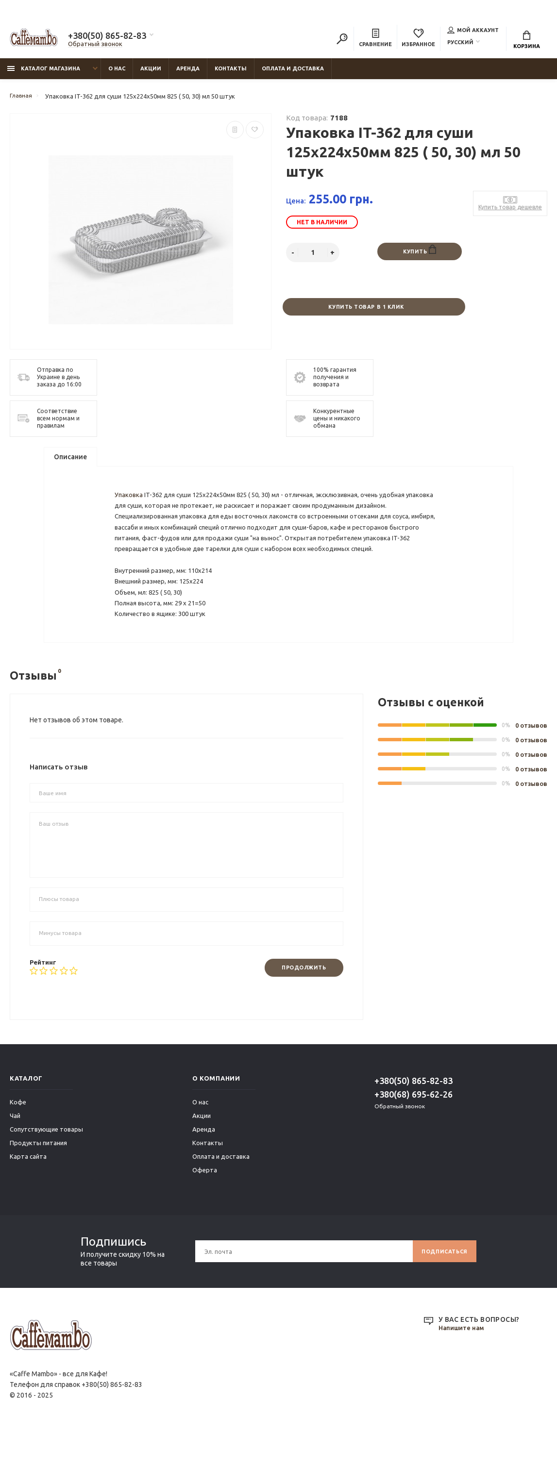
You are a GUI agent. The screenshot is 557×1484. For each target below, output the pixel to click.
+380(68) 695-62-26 (413, 1145)
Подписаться (441, 1302)
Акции (150, 73)
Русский (460, 43)
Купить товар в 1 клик (365, 312)
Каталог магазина (43, 73)
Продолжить (299, 1018)
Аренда (188, 73)
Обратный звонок (95, 45)
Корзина (526, 41)
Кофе (18, 1152)
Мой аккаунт (473, 31)
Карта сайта (28, 1206)
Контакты (231, 73)
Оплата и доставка (293, 73)
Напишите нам (463, 1379)
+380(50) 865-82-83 (107, 37)
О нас (116, 73)
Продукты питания (38, 1193)
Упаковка (130, 513)
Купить (420, 255)
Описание (70, 463)
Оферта (204, 1220)
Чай (15, 1166)
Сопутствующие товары (46, 1179)
